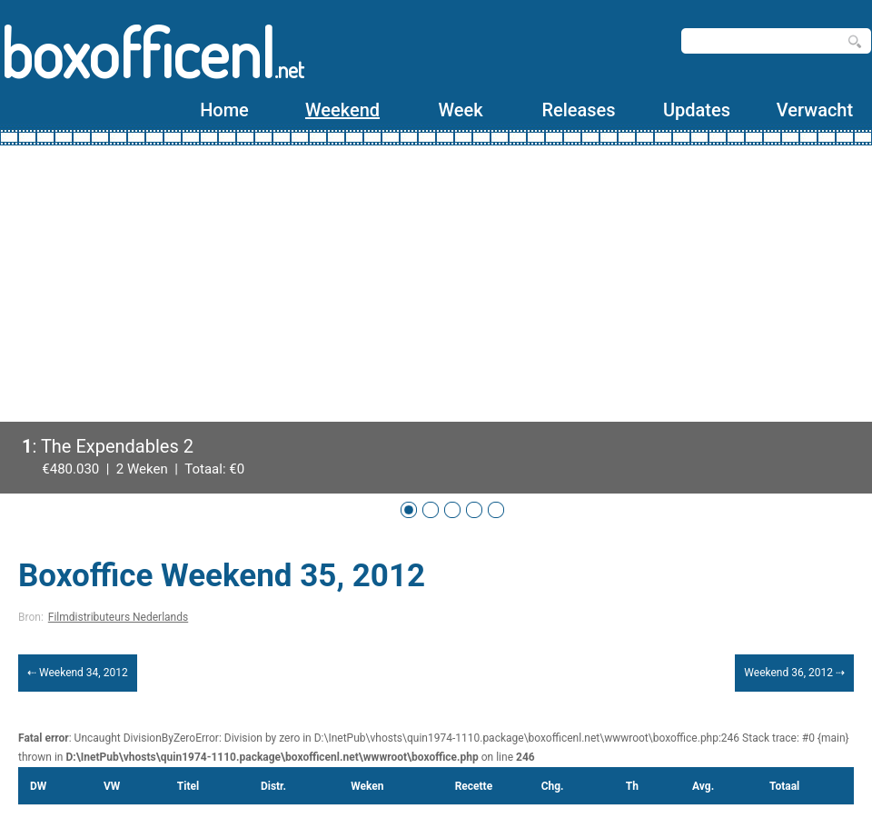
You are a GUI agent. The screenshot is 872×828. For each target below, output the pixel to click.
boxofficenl (152, 52)
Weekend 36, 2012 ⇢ (794, 672)
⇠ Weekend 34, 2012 (77, 672)
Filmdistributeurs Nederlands (118, 617)
